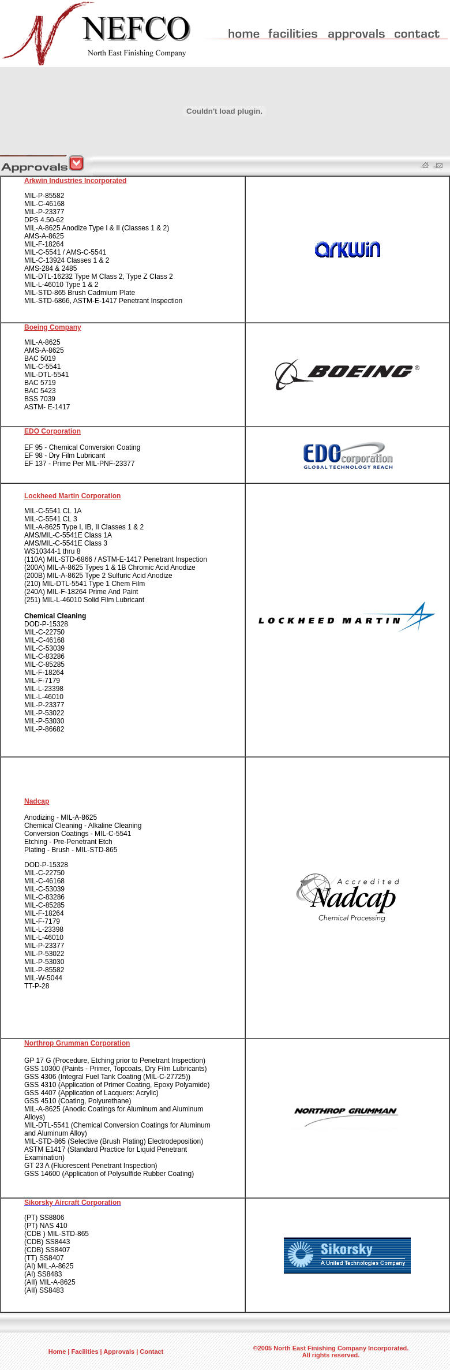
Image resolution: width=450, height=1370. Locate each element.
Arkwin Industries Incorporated (75, 181)
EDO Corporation (52, 431)
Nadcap (36, 801)
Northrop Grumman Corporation (77, 1043)
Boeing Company (52, 327)
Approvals (118, 1351)
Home (57, 1351)
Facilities (84, 1351)
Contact (151, 1351)
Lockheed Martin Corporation (72, 496)
